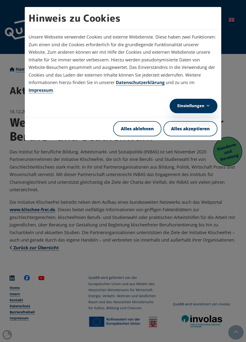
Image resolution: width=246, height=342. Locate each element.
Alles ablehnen (137, 129)
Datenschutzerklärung (140, 82)
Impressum (41, 90)
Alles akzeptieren (190, 129)
